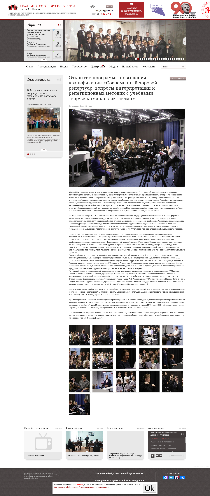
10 (155, 59)
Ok (149, 488)
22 (181, 59)
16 (168, 59)
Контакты (149, 66)
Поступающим (46, 66)
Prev (66, 41)
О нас (29, 66)
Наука (64, 66)
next (160, 455)
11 (157, 59)
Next (184, 41)
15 (166, 59)
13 (161, 59)
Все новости (178, 79)
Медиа (113, 66)
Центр (98, 66)
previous (157, 455)
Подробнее (58, 428)
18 (172, 59)
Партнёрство (130, 66)
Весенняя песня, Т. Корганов (163, 449)
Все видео (140, 428)
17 (170, 59)
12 (159, 59)
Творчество (79, 66)
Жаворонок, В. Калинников (162, 442)
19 (174, 59)
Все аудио (182, 428)
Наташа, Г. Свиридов (160, 438)
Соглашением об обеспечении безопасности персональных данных (81, 487)
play (153, 456)
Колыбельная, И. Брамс (161, 445)
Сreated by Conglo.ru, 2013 (200, 466)
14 (164, 59)
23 (183, 59)
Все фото (100, 428)
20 (177, 59)
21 (179, 59)
